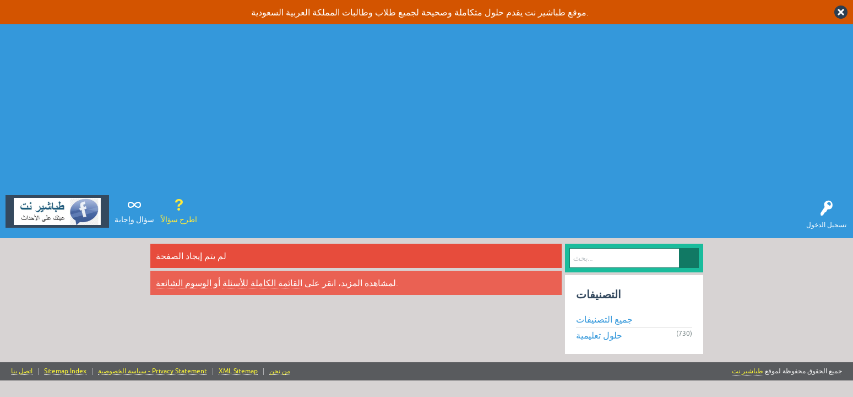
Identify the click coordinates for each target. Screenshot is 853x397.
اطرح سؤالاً (179, 219)
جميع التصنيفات (604, 319)
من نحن (279, 371)
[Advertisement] (426, 112)
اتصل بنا (21, 371)
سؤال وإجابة (134, 219)
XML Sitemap (238, 371)
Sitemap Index (65, 371)
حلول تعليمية (599, 335)
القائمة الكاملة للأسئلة (262, 283)
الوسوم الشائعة (183, 283)
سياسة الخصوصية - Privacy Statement (152, 371)
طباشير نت (747, 371)
